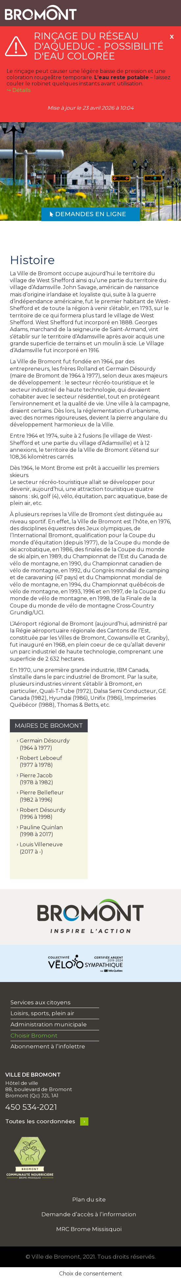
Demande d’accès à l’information (88, 1214)
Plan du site (89, 1199)
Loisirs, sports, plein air (42, 1013)
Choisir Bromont (34, 1035)
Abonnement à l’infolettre (48, 1046)
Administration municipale (49, 1024)
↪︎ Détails (19, 90)
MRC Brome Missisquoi (89, 1229)
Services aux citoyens (41, 1002)
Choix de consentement (90, 1273)
